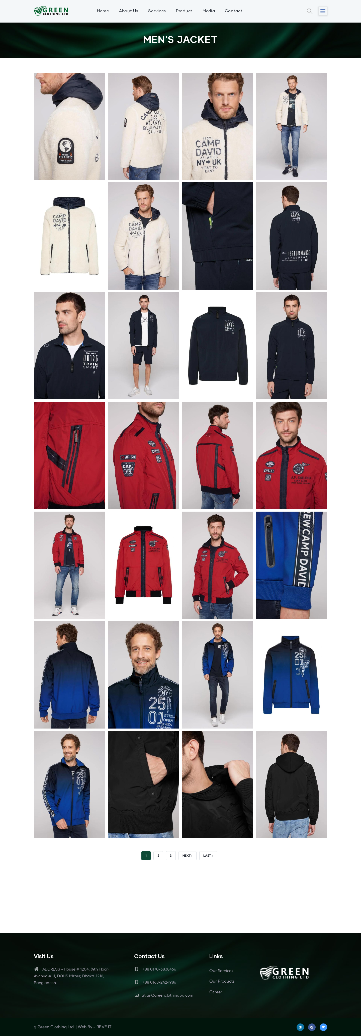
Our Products (221, 981)
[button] (69, 76)
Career (215, 991)
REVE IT (104, 1026)
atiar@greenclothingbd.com (163, 995)
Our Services (221, 970)
